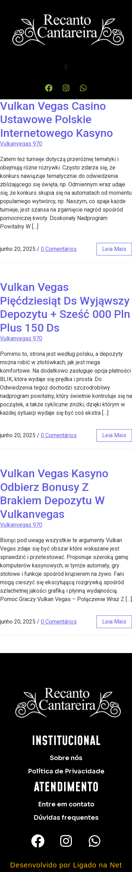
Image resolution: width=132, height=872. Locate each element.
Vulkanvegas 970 (21, 143)
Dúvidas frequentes (66, 817)
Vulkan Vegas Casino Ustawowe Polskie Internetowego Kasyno (56, 119)
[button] (66, 66)
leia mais (114, 249)
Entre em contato (66, 804)
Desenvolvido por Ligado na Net (66, 865)
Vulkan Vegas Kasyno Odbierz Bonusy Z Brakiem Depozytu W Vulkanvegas (54, 493)
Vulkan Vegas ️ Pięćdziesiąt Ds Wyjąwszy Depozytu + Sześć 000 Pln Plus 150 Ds (65, 307)
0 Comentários (59, 249)
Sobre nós (66, 758)
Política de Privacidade (66, 771)
